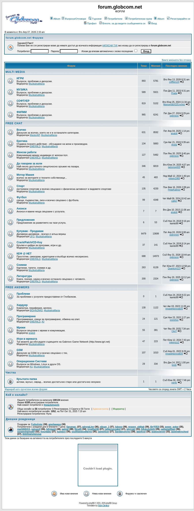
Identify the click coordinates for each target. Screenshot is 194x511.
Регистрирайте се (178, 18)
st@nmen (174, 235)
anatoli (174, 133)
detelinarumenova (31, 434)
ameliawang (54, 424)
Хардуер (22, 305)
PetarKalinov (174, 190)
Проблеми (23, 293)
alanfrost (141, 431)
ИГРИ (20, 78)
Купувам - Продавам (30, 231)
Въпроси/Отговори (74, 18)
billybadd (51, 429)
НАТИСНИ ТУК (110, 45)
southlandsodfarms (82, 431)
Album (55, 18)
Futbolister (37, 424)
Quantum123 (174, 268)
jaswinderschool (179, 431)
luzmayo (61, 431)
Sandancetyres (123, 431)
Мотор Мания (25, 174)
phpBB (91, 503)
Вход (152, 23)
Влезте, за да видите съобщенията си (122, 23)
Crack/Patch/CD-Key (29, 242)
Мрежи (21, 327)
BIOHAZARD (36, 310)
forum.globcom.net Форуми (24, 37)
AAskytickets (148, 429)
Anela (174, 144)
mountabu (45, 431)
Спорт (21, 186)
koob (174, 365)
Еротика (22, 141)
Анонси (22, 208)
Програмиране (26, 316)
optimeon (174, 116)
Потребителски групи (138, 18)
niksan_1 (104, 427)
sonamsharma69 (26, 431)
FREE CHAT (14, 123)
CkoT (174, 331)
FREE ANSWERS (17, 287)
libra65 (78, 429)
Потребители (113, 18)
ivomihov (174, 320)
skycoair (130, 429)
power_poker (172, 427)
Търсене (95, 18)
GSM (20, 350)
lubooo (118, 427)
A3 (43, 322)
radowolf (35, 429)
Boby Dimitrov (103, 505)
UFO (32, 236)
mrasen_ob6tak (136, 427)
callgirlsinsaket (113, 429)
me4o (174, 382)
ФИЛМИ (22, 112)
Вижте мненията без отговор (176, 60)
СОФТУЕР (23, 100)
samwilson (103, 431)
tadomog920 (174, 167)
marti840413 (23, 429)
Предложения (26, 219)
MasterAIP (35, 135)
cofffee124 (174, 82)
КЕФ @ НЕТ (24, 253)
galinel (65, 429)
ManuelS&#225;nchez (174, 104)
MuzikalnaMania (36, 84)
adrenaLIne (88, 427)
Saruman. (71, 427)
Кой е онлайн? (17, 394)
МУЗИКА (22, 89)
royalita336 (93, 429)
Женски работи (26, 152)
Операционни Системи (32, 361)
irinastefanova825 (174, 308)
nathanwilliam (168, 429)
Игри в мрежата (27, 338)
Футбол (22, 197)
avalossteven (158, 431)
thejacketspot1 (51, 405)
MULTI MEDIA (15, 72)
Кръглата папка (27, 379)
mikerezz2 (174, 342)
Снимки (22, 264)
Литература (24, 276)
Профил (90, 23)
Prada (174, 93)
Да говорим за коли (29, 163)
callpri (174, 201)
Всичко (21, 129)
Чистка (11, 372)
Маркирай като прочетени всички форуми (26, 389)
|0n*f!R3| (154, 427)
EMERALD (35, 146)
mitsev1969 (174, 178)
